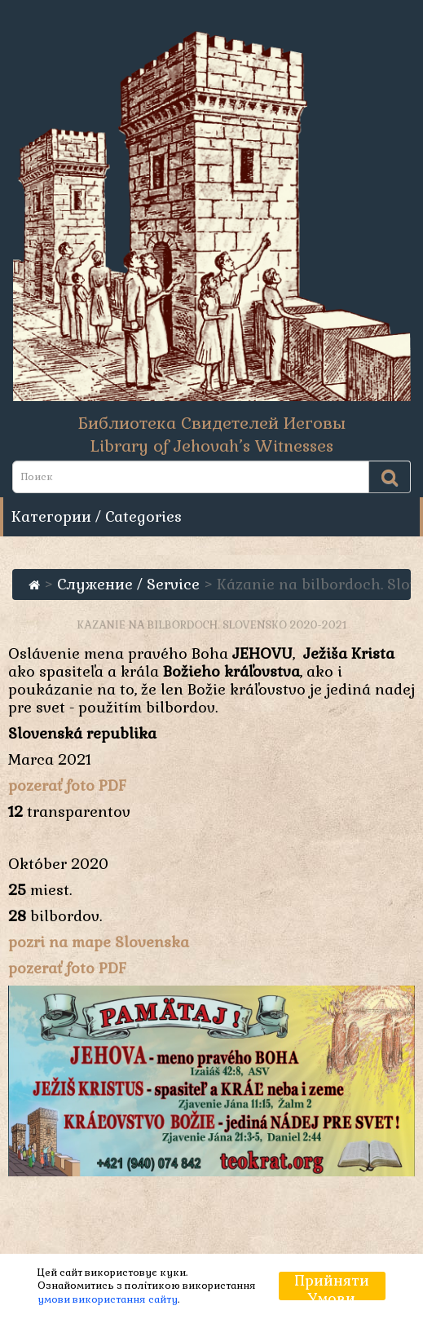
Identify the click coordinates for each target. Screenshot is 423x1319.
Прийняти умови (332, 1286)
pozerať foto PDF (67, 785)
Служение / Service (128, 584)
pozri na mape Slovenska (98, 942)
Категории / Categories (96, 516)
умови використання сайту (107, 1299)
